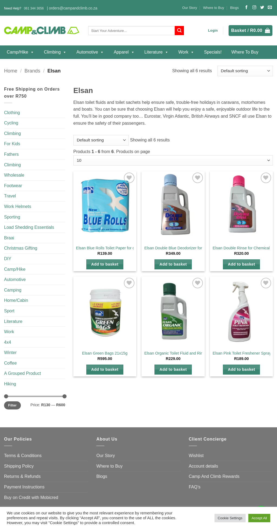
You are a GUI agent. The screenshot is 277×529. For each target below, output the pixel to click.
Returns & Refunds (22, 476)
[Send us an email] (270, 7)
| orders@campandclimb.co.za (72, 8)
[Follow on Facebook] (246, 7)
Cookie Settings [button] (230, 518)
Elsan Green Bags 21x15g (104, 353)
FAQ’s (194, 487)
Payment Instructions (24, 487)
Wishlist (196, 455)
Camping (12, 290)
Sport (9, 311)
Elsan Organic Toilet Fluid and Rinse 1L (178, 353)
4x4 (7, 342)
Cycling (11, 123)
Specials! (213, 52)
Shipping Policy (19, 466)
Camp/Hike (20, 52)
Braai (9, 238)
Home (10, 71)
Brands (32, 71)
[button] (213, 30)
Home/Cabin (16, 300)
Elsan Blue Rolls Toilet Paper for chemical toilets (117, 248)
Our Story (189, 8)
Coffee (10, 363)
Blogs (234, 8)
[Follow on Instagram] (254, 7)
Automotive (90, 52)
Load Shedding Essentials (29, 227)
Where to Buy (213, 8)
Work (186, 52)
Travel (10, 196)
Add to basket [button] (104, 264)
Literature (156, 52)
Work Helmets (17, 206)
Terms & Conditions (23, 455)
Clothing (12, 112)
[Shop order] (245, 71)
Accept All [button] (259, 518)
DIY (7, 258)
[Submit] (179, 30)
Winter (10, 352)
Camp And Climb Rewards (214, 476)
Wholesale (14, 175)
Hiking (10, 384)
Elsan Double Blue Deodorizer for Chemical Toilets (187, 248)
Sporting (12, 217)
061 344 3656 (34, 8)
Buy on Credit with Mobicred (31, 497)
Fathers (11, 154)
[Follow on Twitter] (262, 7)
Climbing (55, 52)
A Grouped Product (22, 373)
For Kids (12, 143)
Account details (203, 466)
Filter (12, 405)
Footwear (13, 185)
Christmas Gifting (20, 248)
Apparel (124, 52)
